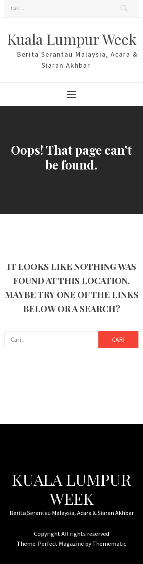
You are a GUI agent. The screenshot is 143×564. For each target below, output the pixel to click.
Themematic (109, 543)
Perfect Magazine (61, 543)
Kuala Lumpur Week (72, 39)
